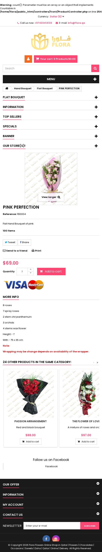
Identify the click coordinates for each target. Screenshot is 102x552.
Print (38, 250)
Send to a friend (16, 250)
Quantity (9, 271)
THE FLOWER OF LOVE (86, 421)
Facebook (51, 466)
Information (13, 107)
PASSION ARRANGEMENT (30, 421)
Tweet (10, 242)
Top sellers (12, 116)
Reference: (9, 214)
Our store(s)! (14, 146)
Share (24, 242)
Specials (10, 126)
